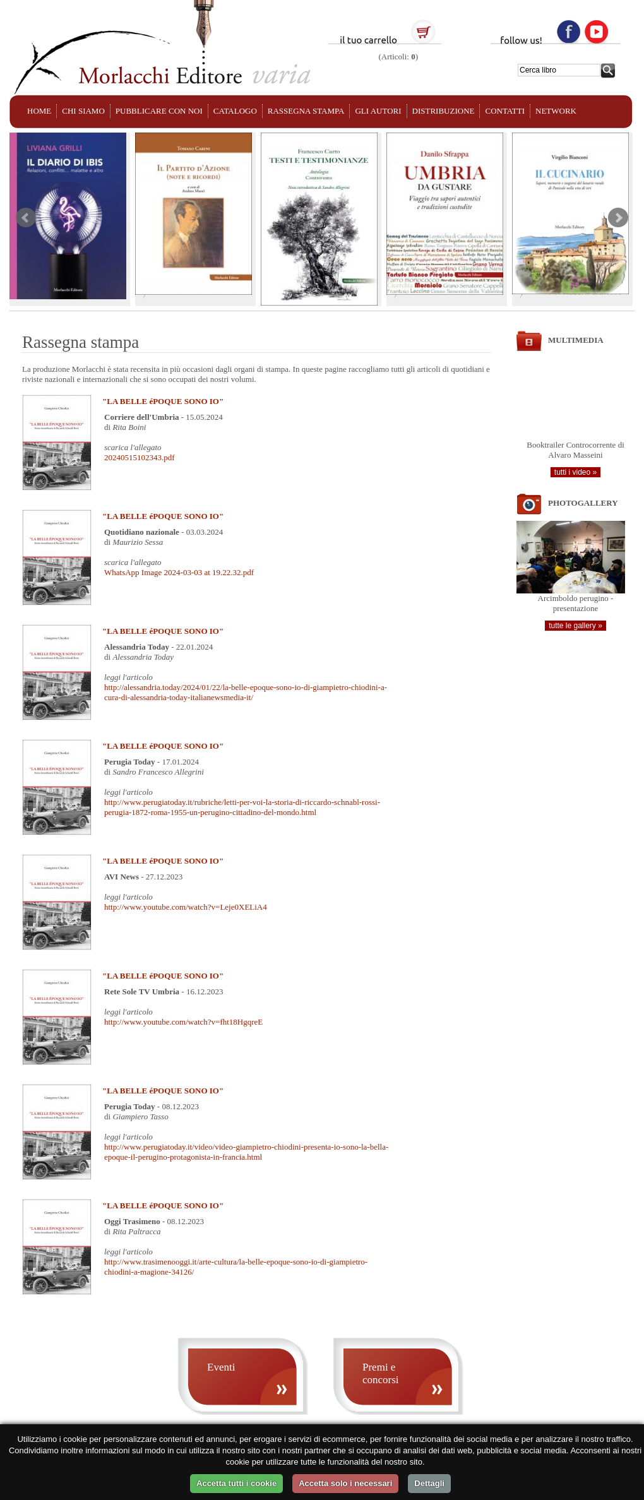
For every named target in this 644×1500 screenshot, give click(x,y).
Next (618, 218)
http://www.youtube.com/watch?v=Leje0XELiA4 (185, 907)
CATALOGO (235, 111)
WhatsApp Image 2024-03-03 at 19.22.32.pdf (179, 572)
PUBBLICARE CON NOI (159, 111)
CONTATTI (505, 111)
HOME (39, 111)
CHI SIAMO (83, 111)
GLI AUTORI (378, 111)
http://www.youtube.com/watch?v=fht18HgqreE (183, 1022)
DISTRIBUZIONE (443, 111)
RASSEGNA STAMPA (306, 111)
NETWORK (555, 111)
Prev (26, 218)
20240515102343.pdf (139, 457)
